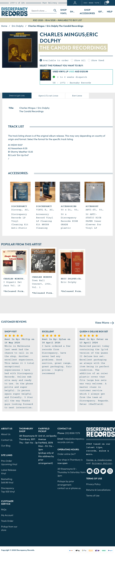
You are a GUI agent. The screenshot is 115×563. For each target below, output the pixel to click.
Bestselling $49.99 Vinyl (7, 480)
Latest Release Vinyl (8, 471)
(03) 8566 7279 (91, 3)
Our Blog (5, 445)
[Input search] (41, 10)
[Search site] (54, 10)
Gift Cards (101, 11)
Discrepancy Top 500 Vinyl (8, 489)
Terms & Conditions (99, 460)
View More (104, 322)
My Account (7, 515)
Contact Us (6, 439)
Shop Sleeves (74, 11)
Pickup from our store (9, 528)
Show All (80, 60)
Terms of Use (92, 495)
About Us (5, 434)
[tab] (16, 95)
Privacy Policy (102, 463)
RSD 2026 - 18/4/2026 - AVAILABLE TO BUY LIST (57, 20)
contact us (62, 488)
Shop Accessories (87, 11)
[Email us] (89, 471)
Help (109, 11)
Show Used (97, 60)
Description (17, 95)
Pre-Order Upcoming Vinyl (9, 462)
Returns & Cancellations (98, 489)
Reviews (77, 95)
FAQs (3, 509)
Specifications (48, 95)
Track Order (7, 520)
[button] (76, 77)
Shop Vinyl (63, 11)
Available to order (56, 60)
